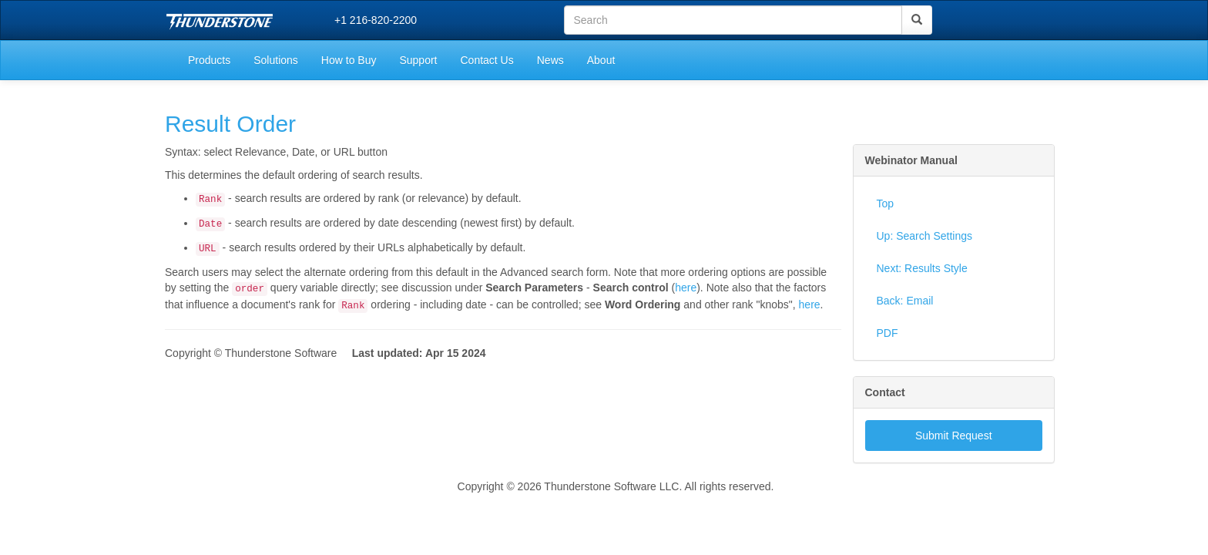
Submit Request (953, 435)
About (601, 60)
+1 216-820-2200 (375, 20)
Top (885, 203)
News (550, 60)
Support (418, 60)
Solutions (275, 60)
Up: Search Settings (925, 236)
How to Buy (349, 60)
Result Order (230, 123)
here (685, 287)
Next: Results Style (922, 268)
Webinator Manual (911, 160)
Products (209, 60)
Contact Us (486, 60)
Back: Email (905, 300)
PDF (887, 333)
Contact (885, 392)
